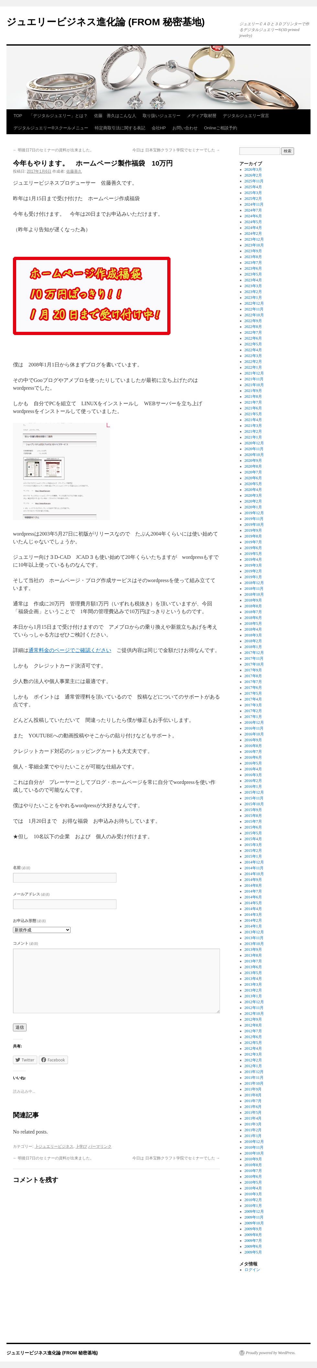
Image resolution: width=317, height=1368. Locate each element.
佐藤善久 (74, 171)
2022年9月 (253, 321)
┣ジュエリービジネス (54, 1146)
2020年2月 (253, 501)
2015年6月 (253, 827)
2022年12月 (254, 303)
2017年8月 (253, 676)
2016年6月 (253, 757)
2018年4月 (253, 629)
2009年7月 (253, 1240)
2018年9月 (253, 600)
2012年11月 (254, 1007)
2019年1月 (253, 577)
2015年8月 (253, 815)
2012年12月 (254, 1002)
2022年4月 (253, 350)
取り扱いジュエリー (161, 115)
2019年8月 (253, 536)
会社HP (159, 127)
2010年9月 (253, 1159)
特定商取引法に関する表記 (120, 127)
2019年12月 (254, 513)
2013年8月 (253, 955)
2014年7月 (253, 891)
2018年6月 (253, 617)
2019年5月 (253, 553)
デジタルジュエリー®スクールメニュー (51, 127)
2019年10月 (254, 524)
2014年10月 (254, 874)
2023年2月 (253, 291)
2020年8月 (253, 466)
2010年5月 (253, 1182)
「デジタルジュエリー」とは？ (58, 115)
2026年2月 (253, 175)
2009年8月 (253, 1234)
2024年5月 (253, 222)
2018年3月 (253, 635)
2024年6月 (253, 216)
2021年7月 (253, 402)
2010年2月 (253, 1200)
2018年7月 (253, 612)
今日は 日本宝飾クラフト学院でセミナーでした (176, 150)
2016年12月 (254, 722)
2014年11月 (254, 868)
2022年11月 (254, 309)
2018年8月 (253, 606)
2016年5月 (253, 763)
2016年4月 (253, 769)
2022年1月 (253, 367)
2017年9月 (253, 670)
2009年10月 (254, 1223)
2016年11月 (254, 728)
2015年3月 (253, 844)
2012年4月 (253, 1048)
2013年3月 (253, 984)
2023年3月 (253, 286)
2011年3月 (253, 1124)
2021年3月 (253, 425)
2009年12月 (254, 1211)
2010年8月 (253, 1165)
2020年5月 (253, 484)
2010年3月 (253, 1194)
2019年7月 (253, 542)
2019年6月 (253, 548)
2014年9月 (253, 879)
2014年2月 (253, 920)
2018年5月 (253, 623)
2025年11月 (254, 181)
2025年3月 (253, 192)
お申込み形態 (29, 920)
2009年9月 (253, 1229)
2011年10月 (254, 1083)
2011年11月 (254, 1077)
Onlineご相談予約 (220, 127)
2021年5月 (253, 414)
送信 (20, 1027)
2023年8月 (253, 257)
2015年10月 (254, 804)
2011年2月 (253, 1130)
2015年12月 (254, 792)
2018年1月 (253, 647)
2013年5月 (253, 973)
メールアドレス (31, 894)
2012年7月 (253, 1031)
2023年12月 (254, 239)
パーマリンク (100, 1146)
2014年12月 (254, 862)
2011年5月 (253, 1112)
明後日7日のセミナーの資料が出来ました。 (53, 150)
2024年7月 (253, 210)
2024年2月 (253, 233)
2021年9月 (253, 390)
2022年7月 (253, 332)
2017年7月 (253, 681)
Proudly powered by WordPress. (271, 1353)
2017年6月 (253, 687)
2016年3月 (253, 775)
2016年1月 (253, 786)
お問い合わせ (185, 127)
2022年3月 (253, 355)
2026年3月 (253, 169)
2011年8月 (253, 1095)
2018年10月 (254, 594)
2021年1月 (253, 437)
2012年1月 (253, 1066)
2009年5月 (253, 1252)
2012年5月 (253, 1042)
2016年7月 (253, 751)
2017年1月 (253, 716)
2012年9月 (253, 1019)
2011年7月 (253, 1101)
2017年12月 (254, 652)
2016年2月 (253, 780)
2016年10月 (254, 734)
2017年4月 (253, 699)
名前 (21, 867)
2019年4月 (253, 559)
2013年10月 (254, 943)
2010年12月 (254, 1141)
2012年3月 (253, 1054)
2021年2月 (253, 431)
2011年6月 (253, 1106)
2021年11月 (254, 379)
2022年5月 (253, 344)
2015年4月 (253, 839)
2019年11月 (254, 518)
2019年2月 (253, 571)
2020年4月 (253, 489)
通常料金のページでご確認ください (69, 650)
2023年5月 (253, 274)
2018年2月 (253, 641)
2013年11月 (254, 938)
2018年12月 (254, 583)
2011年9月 (253, 1089)
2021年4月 (253, 420)
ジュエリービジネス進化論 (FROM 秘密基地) (105, 21)
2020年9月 (253, 460)
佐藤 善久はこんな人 (115, 115)
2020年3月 (253, 495)
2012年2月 (253, 1060)
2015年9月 (253, 810)
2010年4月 (253, 1188)
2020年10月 (254, 454)
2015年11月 (254, 798)
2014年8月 (253, 885)
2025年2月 (253, 198)
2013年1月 (253, 996)
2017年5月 (253, 693)
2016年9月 (253, 740)
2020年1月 (253, 507)
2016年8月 (253, 746)
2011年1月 (253, 1136)
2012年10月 (254, 1013)
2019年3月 (253, 565)
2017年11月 (254, 658)
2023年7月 (253, 262)
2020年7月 (253, 472)
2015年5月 (253, 833)
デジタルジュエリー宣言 (246, 115)
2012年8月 (253, 1025)
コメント (25, 943)
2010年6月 (253, 1176)
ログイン (252, 1269)
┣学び (81, 1146)
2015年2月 (253, 850)
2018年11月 (254, 588)
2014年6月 (253, 897)
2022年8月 (253, 326)
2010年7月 (253, 1170)
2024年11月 (254, 204)
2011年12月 (254, 1071)
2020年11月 (254, 449)
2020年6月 (253, 478)
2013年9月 (253, 949)
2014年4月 (253, 909)
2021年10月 (254, 385)
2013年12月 (254, 932)
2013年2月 (253, 990)
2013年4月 (253, 978)
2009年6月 (253, 1246)
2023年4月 (253, 280)
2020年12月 (254, 443)
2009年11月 (254, 1217)
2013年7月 (253, 961)
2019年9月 (253, 530)
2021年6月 (253, 408)
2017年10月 (254, 664)
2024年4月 (253, 227)
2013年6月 (253, 967)
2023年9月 (253, 251)
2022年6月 (253, 338)
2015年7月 (253, 821)
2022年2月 (253, 361)
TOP (18, 115)
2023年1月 (253, 297)
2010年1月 (253, 1205)
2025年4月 (253, 187)
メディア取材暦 (201, 115)
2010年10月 (254, 1153)
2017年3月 (253, 705)
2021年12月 (254, 373)
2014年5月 (253, 903)
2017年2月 (253, 711)
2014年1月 (253, 926)
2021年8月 (253, 396)
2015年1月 (253, 856)
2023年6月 (253, 268)
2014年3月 (253, 914)
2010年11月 (254, 1147)
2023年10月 (254, 245)
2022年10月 (254, 315)
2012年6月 (253, 1037)
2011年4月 (253, 1118)
